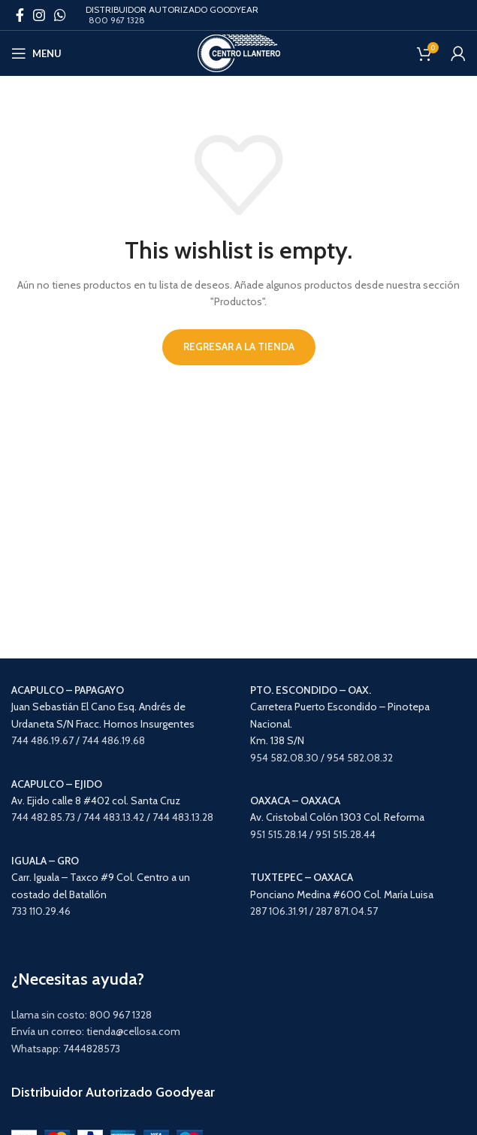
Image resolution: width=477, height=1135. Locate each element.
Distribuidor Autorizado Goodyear (113, 1092)
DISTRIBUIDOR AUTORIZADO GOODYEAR (172, 9)
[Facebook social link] (20, 15)
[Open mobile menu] (36, 53)
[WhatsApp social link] (60, 15)
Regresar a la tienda (238, 346)
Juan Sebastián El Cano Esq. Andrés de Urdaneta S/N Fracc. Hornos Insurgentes (103, 707)
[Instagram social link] (39, 15)
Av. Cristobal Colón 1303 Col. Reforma (337, 817)
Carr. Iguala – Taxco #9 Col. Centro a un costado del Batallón (100, 877)
